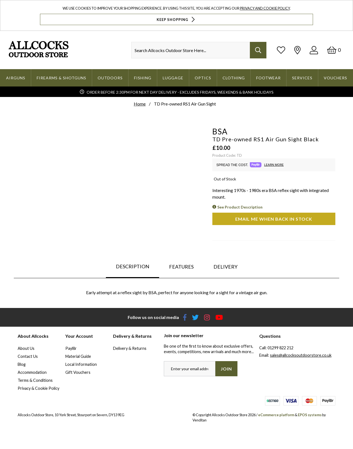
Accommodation (32, 372)
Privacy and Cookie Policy (265, 8)
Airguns (15, 77)
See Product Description (240, 207)
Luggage (173, 77)
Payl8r (71, 348)
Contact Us (28, 356)
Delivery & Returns (129, 348)
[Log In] (314, 50)
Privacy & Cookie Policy (38, 388)
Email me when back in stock (273, 218)
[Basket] (334, 50)
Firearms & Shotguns (61, 77)
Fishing (142, 77)
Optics (203, 77)
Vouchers (335, 77)
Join (226, 368)
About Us (26, 348)
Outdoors (110, 77)
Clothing (234, 77)
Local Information (81, 364)
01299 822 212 (280, 347)
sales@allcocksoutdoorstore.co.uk (300, 355)
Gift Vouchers (77, 372)
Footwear (268, 77)
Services (302, 77)
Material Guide (78, 356)
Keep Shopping (176, 19)
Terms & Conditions (35, 380)
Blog (22, 364)
